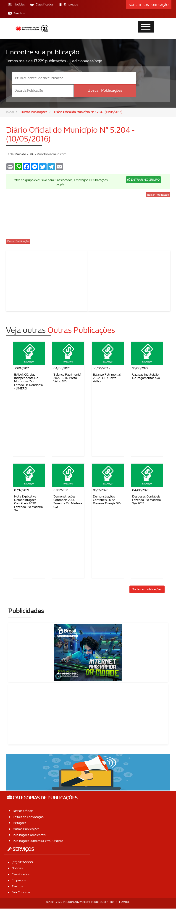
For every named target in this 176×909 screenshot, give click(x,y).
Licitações (20, 823)
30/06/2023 (101, 368)
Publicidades (26, 611)
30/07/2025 (22, 368)
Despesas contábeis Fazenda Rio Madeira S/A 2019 (146, 500)
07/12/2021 (21, 490)
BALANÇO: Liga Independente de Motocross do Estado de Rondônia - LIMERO (28, 382)
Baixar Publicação (158, 195)
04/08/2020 (141, 490)
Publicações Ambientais (30, 835)
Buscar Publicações (105, 90)
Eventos (18, 886)
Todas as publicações (147, 590)
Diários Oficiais (23, 811)
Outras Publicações (35, 112)
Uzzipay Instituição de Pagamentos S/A (146, 376)
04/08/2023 (61, 368)
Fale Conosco (21, 892)
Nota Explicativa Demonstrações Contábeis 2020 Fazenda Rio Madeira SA (28, 504)
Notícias (18, 868)
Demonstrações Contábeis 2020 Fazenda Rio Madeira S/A (67, 502)
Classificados (21, 874)
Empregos (19, 881)
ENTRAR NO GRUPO (143, 180)
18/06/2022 (140, 368)
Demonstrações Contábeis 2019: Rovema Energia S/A (107, 500)
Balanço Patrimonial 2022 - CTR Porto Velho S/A (67, 378)
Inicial (10, 112)
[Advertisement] (47, 280)
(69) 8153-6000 (24, 862)
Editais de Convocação (30, 817)
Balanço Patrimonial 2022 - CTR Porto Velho (107, 378)
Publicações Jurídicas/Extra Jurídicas (40, 841)
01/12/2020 (100, 490)
